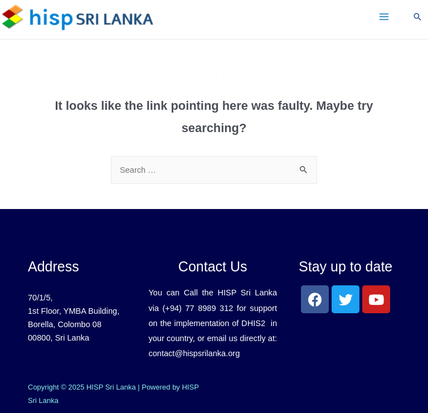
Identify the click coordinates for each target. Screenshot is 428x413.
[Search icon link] (417, 17)
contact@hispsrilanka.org (194, 353)
